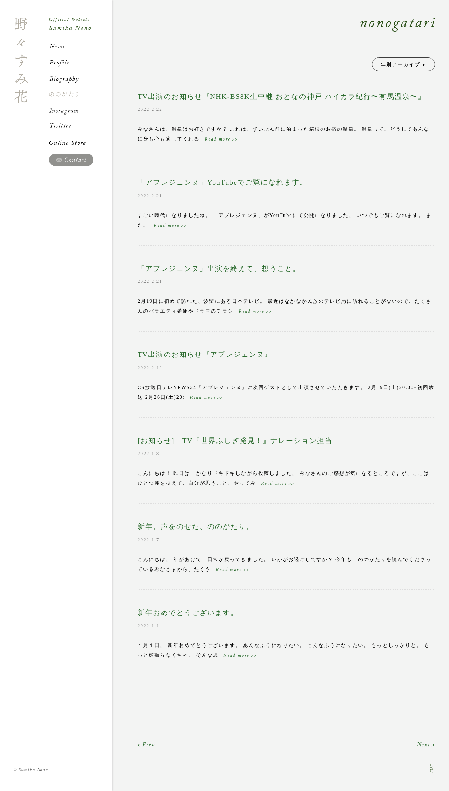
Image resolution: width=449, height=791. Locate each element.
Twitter (80, 126)
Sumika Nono (31, 769)
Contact (71, 160)
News (80, 46)
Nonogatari (273, 32)
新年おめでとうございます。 (188, 612)
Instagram (80, 110)
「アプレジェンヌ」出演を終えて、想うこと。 (219, 268)
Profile (80, 62)
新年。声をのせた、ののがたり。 (196, 526)
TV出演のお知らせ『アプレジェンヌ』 (205, 354)
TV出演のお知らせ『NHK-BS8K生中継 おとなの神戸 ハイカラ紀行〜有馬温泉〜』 (281, 96)
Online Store (80, 142)
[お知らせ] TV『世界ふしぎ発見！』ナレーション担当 (235, 440)
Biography (80, 78)
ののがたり (80, 94)
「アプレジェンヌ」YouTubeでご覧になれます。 (222, 182)
